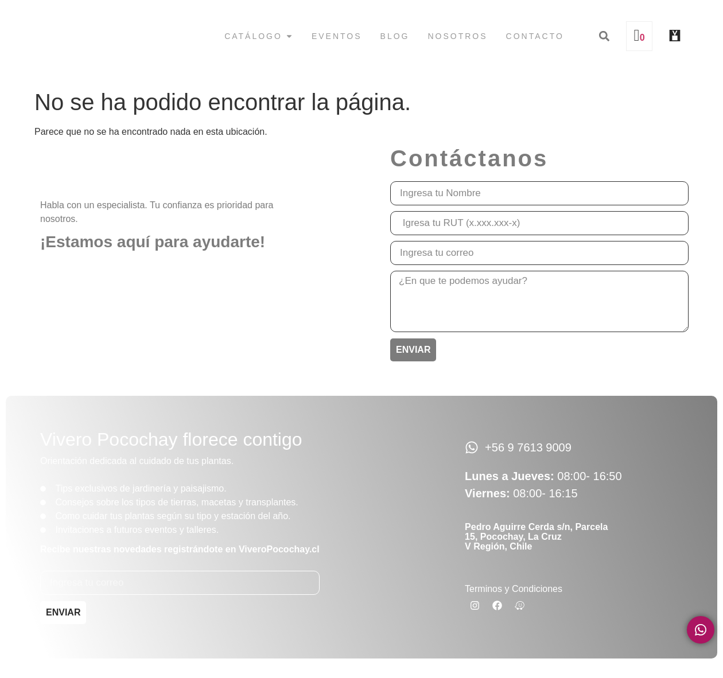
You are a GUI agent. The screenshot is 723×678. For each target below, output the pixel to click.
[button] (603, 36)
